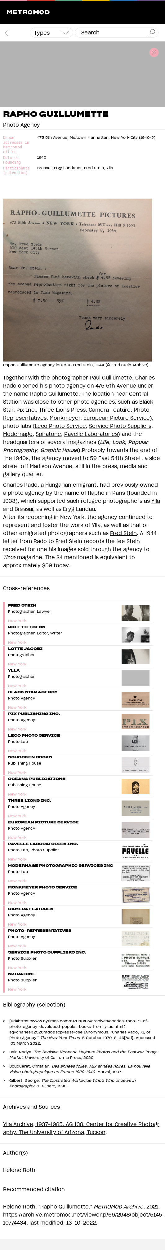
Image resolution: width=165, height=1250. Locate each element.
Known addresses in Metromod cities (16, 144)
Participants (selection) (16, 170)
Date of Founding (12, 159)
